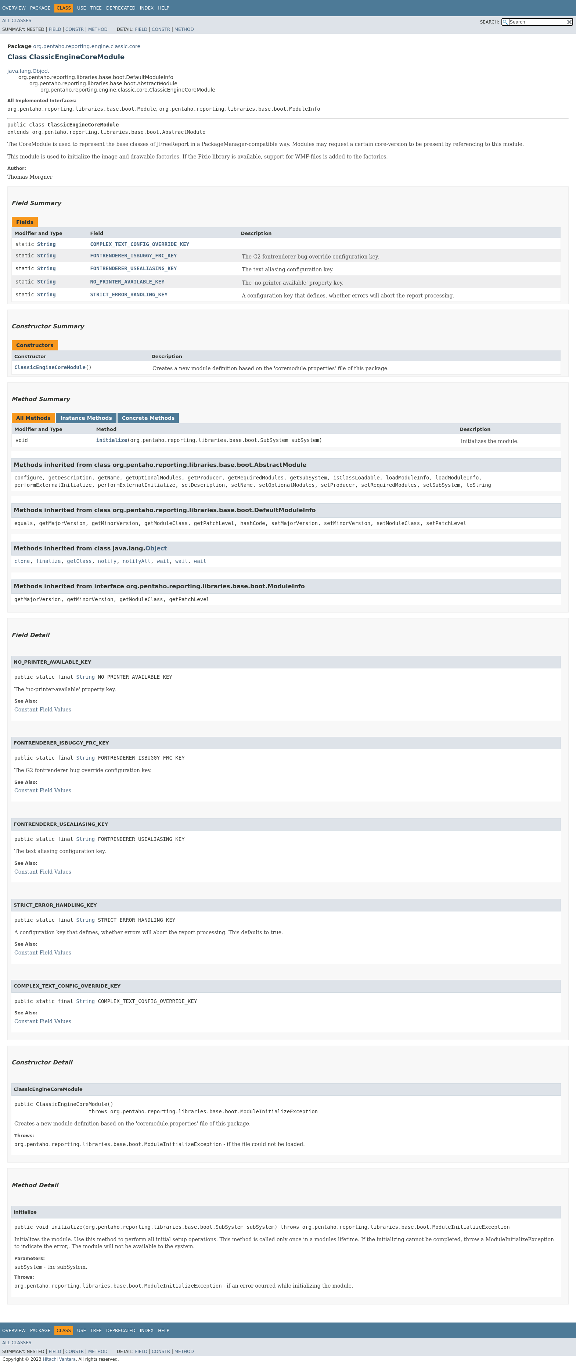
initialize (111, 440)
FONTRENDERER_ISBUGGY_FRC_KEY (133, 255)
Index (147, 8)
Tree (96, 8)
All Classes (16, 20)
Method (98, 29)
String (46, 244)
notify (107, 561)
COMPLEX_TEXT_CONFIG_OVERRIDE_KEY (139, 244)
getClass (79, 561)
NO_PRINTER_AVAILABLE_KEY (127, 282)
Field (54, 29)
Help (163, 8)
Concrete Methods (148, 418)
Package (40, 8)
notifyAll (137, 561)
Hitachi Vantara (59, 1359)
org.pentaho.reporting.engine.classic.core (86, 46)
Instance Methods (86, 418)
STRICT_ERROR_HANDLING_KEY (129, 294)
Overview (14, 8)
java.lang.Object (28, 71)
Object (156, 548)
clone (22, 561)
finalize (48, 561)
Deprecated (121, 8)
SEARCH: (490, 22)
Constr (74, 29)
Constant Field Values (42, 710)
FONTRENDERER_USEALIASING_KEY (133, 268)
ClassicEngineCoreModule (50, 367)
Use (81, 8)
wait (163, 561)
